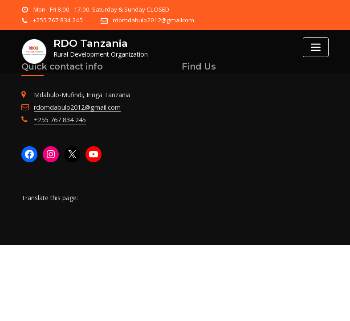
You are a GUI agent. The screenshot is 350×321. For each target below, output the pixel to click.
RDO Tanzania (90, 43)
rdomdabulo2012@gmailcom (151, 20)
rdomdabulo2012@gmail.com (76, 107)
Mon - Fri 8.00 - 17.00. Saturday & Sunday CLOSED (100, 9)
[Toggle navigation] (316, 47)
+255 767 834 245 (57, 20)
